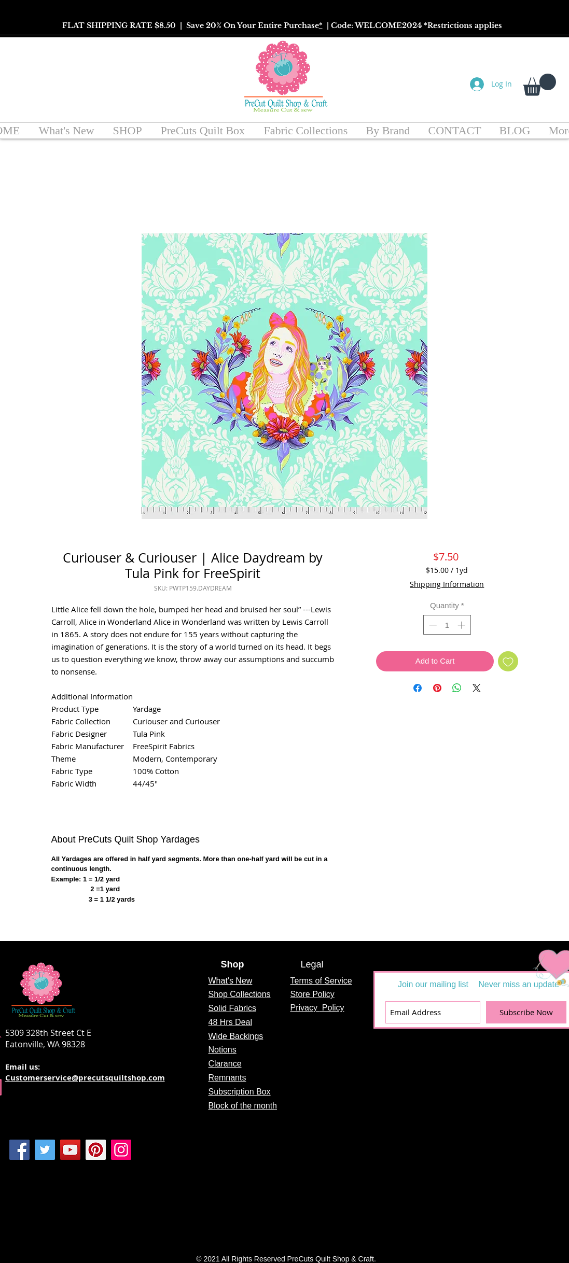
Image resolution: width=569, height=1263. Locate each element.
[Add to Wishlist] (508, 661)
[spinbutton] (446, 625)
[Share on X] (476, 688)
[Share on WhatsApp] (457, 688)
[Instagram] (121, 1150)
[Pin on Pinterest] (437, 688)
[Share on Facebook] (417, 688)
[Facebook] (19, 1150)
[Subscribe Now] (526, 1012)
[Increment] (462, 625)
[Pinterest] (96, 1150)
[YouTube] (70, 1150)
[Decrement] (432, 625)
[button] (539, 85)
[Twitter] (45, 1150)
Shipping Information (447, 584)
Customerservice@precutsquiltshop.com (85, 1077)
